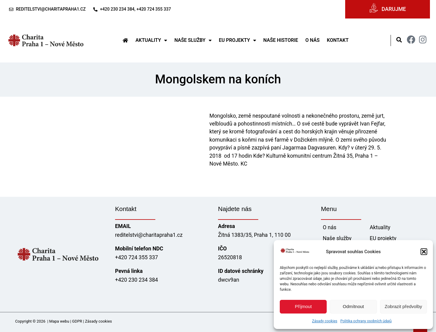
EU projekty (237, 40)
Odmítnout (353, 306)
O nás (313, 40)
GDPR (77, 321)
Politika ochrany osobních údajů (365, 321)
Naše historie (280, 40)
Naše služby (193, 40)
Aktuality (151, 40)
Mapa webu (59, 321)
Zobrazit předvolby (403, 306)
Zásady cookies (324, 321)
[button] (424, 252)
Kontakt (337, 40)
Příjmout (303, 306)
